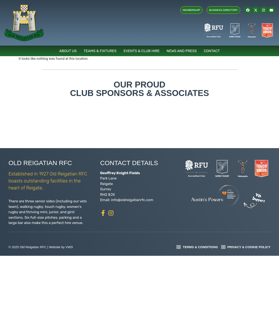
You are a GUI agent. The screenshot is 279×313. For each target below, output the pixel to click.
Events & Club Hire (142, 51)
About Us (68, 51)
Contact (212, 51)
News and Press (182, 51)
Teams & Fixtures (100, 51)
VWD (69, 247)
